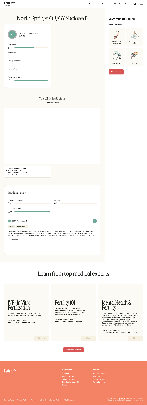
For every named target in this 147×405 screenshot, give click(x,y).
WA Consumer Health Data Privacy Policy (46, 400)
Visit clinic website (52, 103)
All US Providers (70, 400)
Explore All (115, 72)
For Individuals (99, 382)
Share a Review (68, 379)
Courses (92, 4)
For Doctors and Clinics (72, 382)
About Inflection (116, 4)
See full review (13, 240)
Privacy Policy (22, 400)
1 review (22, 35)
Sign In (127, 4)
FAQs (64, 385)
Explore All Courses (73, 350)
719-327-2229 (11, 174)
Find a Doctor (102, 4)
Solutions (97, 376)
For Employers (99, 379)
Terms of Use (9, 400)
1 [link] (52, 247)
